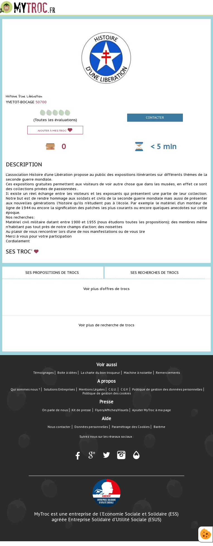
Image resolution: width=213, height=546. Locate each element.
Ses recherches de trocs (154, 272)
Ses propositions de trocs (52, 272)
